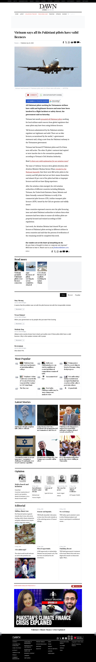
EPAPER (9, 1)
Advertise (57, 1)
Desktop (38, 648)
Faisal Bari (18, 490)
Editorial (20, 505)
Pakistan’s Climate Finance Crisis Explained (48, 630)
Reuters (16, 43)
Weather (38, 646)
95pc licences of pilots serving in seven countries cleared (30, 279)
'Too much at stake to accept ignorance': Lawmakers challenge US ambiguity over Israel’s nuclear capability (24, 460)
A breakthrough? (20, 550)
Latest (22, 14)
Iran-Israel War (43, 14)
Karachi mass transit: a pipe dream (37, 489)
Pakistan (51, 14)
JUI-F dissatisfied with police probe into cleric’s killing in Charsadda (69, 459)
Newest (70, 295)
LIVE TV (15, 1)
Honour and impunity (44, 512)
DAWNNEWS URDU (23, 1)
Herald (37, 1)
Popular (77, 295)
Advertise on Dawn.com (28, 650)
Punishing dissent (65, 549)
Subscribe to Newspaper (28, 642)
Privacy (14, 655)
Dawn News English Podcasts (24, 585)
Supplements (70, 1)
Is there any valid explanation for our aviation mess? (49, 161)
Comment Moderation (15, 658)
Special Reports (52, 648)
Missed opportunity (44, 549)
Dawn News (51, 653)
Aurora (44, 1)
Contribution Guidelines (16, 645)
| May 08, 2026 (48, 10)
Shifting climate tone (22, 511)
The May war (24, 388)
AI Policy (14, 650)
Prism (49, 644)
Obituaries (85, 1)
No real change (65, 512)
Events (63, 1)
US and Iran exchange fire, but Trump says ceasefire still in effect (47, 459)
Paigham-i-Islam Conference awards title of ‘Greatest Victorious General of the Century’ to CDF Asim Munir (28, 381)
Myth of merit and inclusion (22, 485)
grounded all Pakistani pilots (51, 119)
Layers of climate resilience (73, 489)
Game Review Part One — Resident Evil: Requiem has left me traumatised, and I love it (47, 428)
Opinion (58, 14)
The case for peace (61, 489)
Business (65, 14)
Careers (78, 1)
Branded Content (29, 653)
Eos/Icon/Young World (64, 642)
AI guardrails (72, 388)
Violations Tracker (31, 14)
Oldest (63, 295)
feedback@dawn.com (61, 247)
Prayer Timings (40, 641)
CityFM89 (50, 1)
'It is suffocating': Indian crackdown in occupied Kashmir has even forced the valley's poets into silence (72, 381)
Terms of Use (16, 652)
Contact (14, 641)
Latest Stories (23, 402)
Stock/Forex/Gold (41, 644)
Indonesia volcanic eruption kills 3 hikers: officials (24, 428)
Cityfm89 (62, 645)
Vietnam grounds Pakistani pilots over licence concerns (18, 278)
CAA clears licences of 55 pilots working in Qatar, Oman (41, 278)
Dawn (49, 641)
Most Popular (23, 358)
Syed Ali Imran (49, 493)
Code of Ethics (16, 648)
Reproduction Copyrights (28, 646)
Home (16, 14)
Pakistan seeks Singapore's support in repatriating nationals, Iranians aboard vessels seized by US (69, 429)
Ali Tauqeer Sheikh (75, 495)
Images (32, 1)
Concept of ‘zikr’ (48, 489)
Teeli (61, 650)
